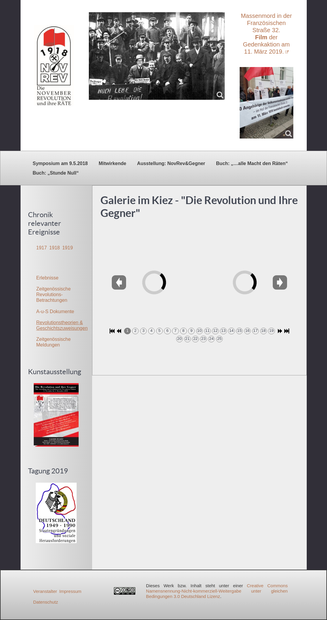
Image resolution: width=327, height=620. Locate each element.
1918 (54, 247)
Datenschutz (45, 602)
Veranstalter (45, 591)
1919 (67, 247)
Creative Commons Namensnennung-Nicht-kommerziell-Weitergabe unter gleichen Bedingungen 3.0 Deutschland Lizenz (217, 591)
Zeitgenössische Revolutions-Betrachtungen (53, 294)
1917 (41, 247)
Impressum (70, 591)
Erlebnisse (47, 277)
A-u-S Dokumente (55, 311)
